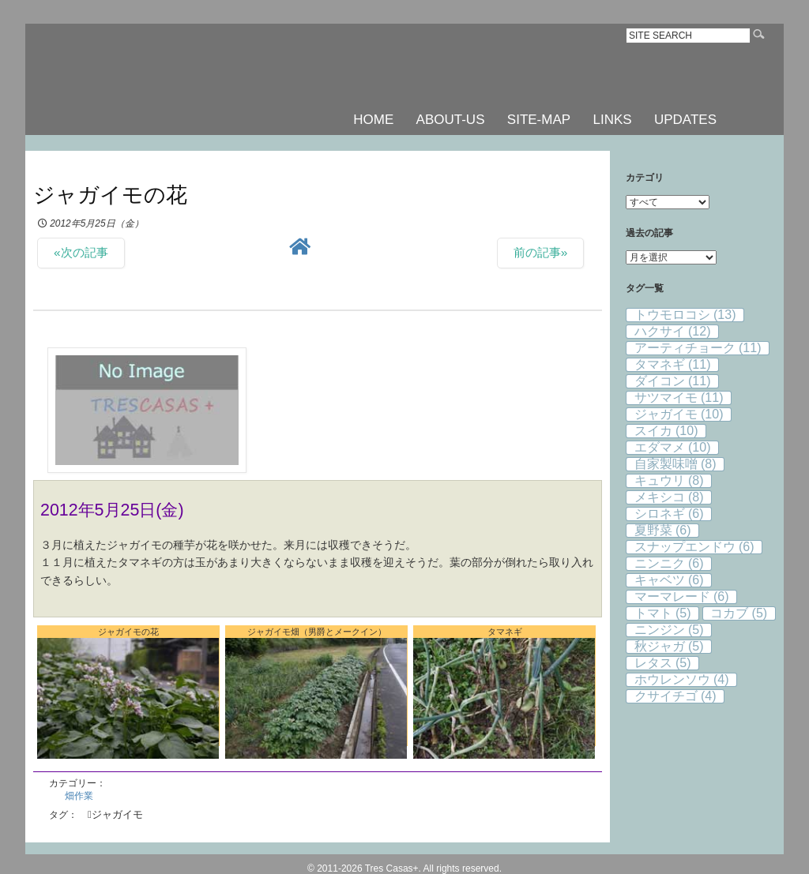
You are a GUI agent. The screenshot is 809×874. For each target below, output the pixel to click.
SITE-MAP (538, 119)
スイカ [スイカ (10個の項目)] (666, 430)
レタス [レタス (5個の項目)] (662, 663)
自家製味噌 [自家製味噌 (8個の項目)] (675, 464)
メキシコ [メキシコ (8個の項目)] (669, 497)
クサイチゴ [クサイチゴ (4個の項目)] (675, 696)
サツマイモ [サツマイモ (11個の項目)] (679, 397)
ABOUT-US (450, 119)
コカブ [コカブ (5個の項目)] (738, 613)
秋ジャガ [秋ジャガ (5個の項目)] (669, 646)
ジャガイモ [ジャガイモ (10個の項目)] (679, 414)
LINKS (612, 119)
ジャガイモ (117, 814)
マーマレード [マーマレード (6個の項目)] (681, 596)
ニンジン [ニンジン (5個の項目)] (669, 629)
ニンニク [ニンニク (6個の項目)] (669, 563)
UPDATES (685, 119)
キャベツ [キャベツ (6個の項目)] (669, 580)
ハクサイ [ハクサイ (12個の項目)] (672, 331)
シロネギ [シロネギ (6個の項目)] (669, 513)
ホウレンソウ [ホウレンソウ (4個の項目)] (681, 679)
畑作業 (79, 795)
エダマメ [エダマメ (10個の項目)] (672, 447)
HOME (373, 119)
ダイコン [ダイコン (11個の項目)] (672, 381)
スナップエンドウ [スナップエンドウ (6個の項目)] (694, 546)
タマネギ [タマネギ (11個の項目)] (672, 364)
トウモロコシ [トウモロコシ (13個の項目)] (685, 314)
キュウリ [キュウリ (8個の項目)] (669, 480)
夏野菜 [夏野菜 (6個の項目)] (662, 530)
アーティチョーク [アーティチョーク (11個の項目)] (698, 347)
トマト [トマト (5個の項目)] (662, 613)
